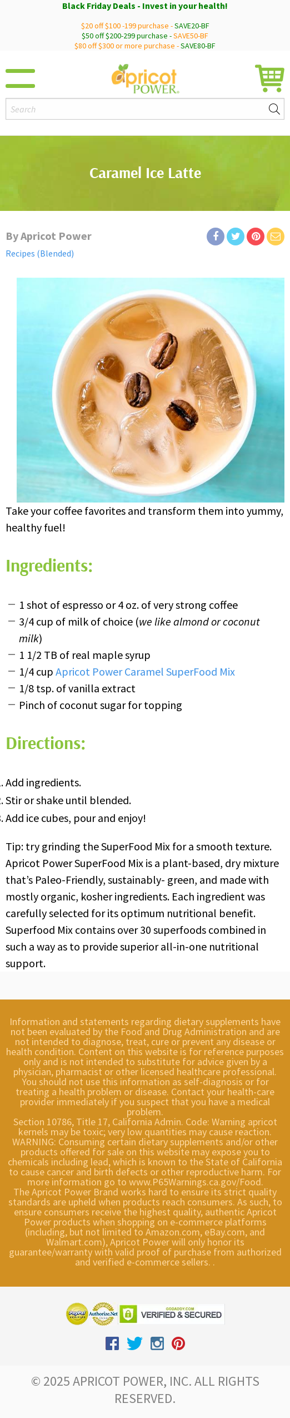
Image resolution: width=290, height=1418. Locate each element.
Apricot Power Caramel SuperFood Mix (145, 671)
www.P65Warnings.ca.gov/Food (195, 1181)
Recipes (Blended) (40, 253)
